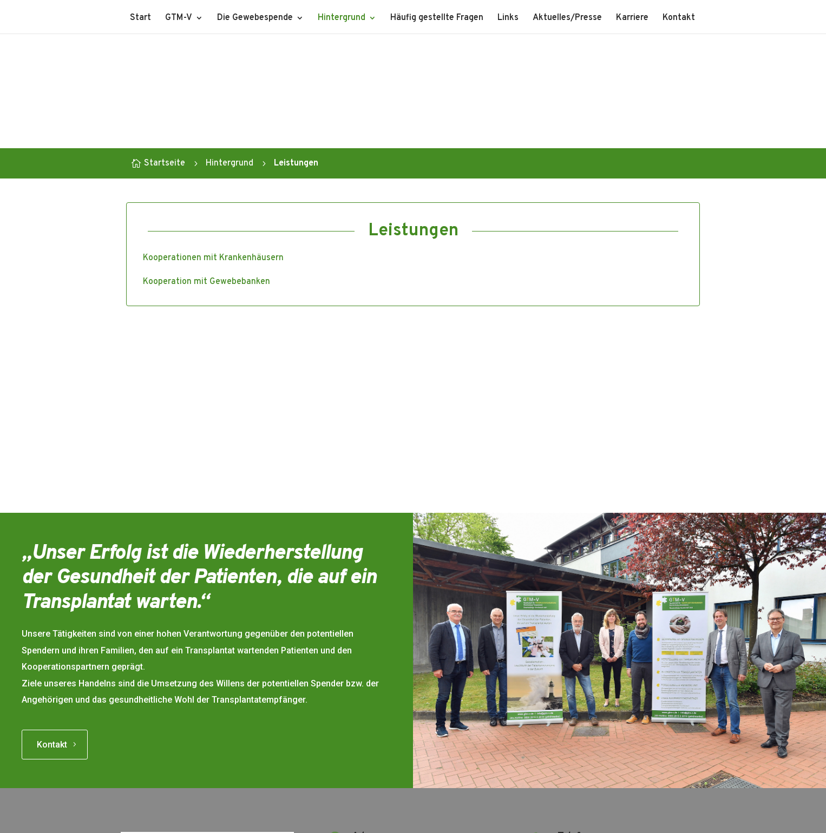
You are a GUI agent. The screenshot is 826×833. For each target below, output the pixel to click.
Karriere (632, 18)
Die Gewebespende (255, 18)
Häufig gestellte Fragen (436, 18)
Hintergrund (341, 18)
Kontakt (679, 18)
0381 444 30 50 (590, 671)
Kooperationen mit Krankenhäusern (213, 258)
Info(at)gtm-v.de (590, 762)
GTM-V (178, 18)
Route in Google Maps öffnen (408, 759)
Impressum (383, 820)
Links (508, 18)
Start (140, 18)
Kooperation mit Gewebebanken (206, 281)
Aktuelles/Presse (567, 18)
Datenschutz (439, 820)
